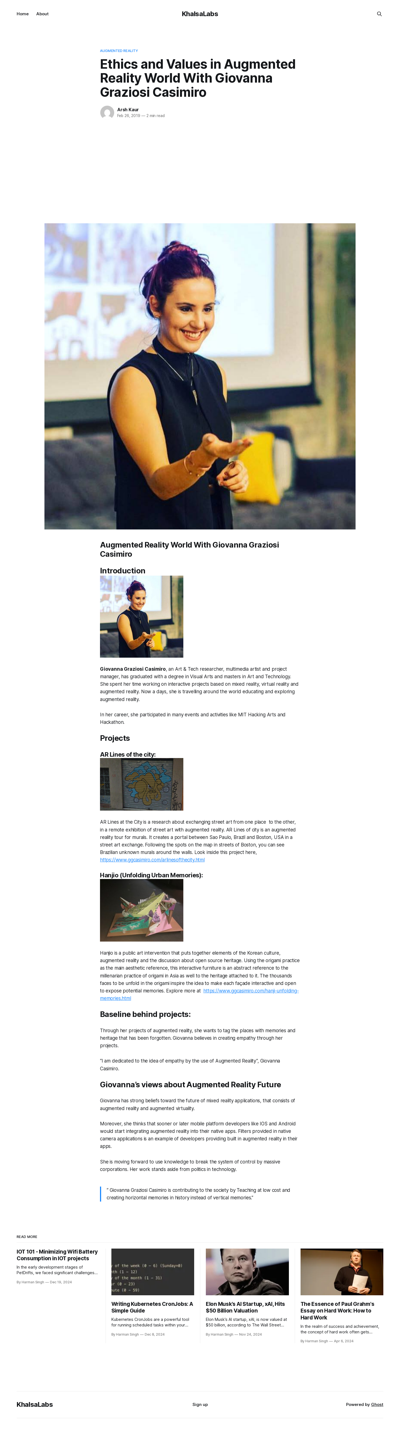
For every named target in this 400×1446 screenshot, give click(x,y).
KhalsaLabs (200, 14)
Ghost (377, 1404)
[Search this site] (379, 13)
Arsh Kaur (128, 109)
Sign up (200, 1404)
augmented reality (119, 50)
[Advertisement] (200, 170)
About (42, 13)
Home (23, 13)
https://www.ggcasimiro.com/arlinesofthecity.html (152, 860)
